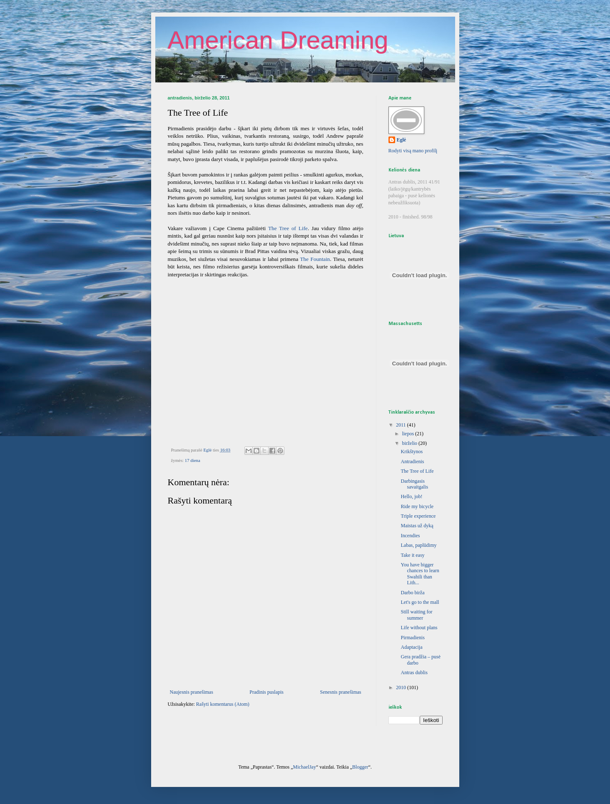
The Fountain (315, 259)
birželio (410, 443)
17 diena (192, 460)
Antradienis (412, 461)
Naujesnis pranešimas (191, 692)
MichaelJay (304, 767)
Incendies (410, 535)
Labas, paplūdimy (418, 545)
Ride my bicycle (417, 506)
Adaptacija (411, 647)
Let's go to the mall (420, 602)
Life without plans (419, 627)
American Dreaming (278, 40)
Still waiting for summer (416, 614)
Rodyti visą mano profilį (413, 151)
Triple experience (418, 516)
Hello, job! (411, 496)
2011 (401, 425)
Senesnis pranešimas (340, 692)
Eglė (401, 140)
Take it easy (412, 555)
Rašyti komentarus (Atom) (222, 704)
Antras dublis (414, 672)
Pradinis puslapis (266, 692)
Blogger (360, 767)
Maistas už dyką (417, 526)
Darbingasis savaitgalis (414, 484)
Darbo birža (412, 593)
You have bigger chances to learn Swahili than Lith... (420, 574)
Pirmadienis (412, 637)
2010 (401, 687)
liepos (408, 434)
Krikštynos (412, 451)
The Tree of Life (288, 228)
